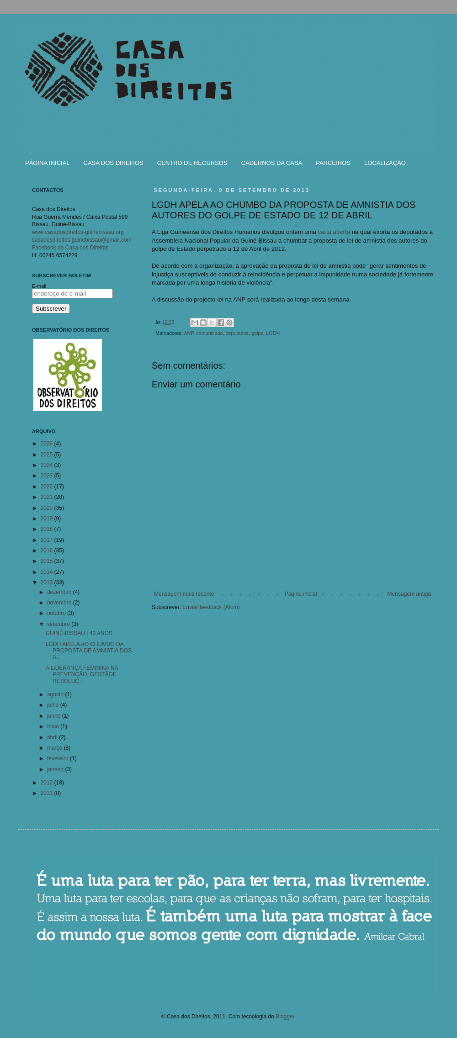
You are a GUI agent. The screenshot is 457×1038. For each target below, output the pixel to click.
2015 (47, 561)
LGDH (273, 333)
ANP (188, 333)
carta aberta (334, 231)
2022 (47, 486)
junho (54, 716)
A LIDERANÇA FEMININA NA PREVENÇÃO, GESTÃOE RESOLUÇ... (82, 674)
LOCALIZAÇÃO (385, 162)
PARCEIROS (333, 162)
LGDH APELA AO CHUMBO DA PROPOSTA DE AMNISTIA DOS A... (89, 651)
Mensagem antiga (409, 594)
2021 (47, 497)
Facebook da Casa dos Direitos (70, 247)
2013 (47, 582)
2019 (47, 518)
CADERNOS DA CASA (272, 162)
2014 (47, 572)
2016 (47, 550)
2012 (47, 782)
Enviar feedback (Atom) (210, 607)
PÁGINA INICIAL (47, 162)
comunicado (209, 333)
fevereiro (58, 758)
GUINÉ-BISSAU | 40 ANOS (79, 633)
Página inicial (301, 594)
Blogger (285, 1016)
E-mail (39, 286)
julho (53, 705)
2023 (47, 475)
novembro (60, 602)
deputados (236, 333)
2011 (47, 793)
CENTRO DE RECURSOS (192, 162)
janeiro (56, 769)
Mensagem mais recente (184, 594)
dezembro (60, 592)
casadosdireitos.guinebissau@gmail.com (82, 240)
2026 (47, 443)
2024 (47, 465)
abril (53, 737)
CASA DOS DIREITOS (113, 162)
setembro (59, 624)
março (55, 748)
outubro (57, 613)
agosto (56, 694)
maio (53, 726)
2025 (47, 454)
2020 (47, 508)
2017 (47, 540)
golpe (257, 333)
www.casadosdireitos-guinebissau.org (78, 232)
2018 (47, 529)
